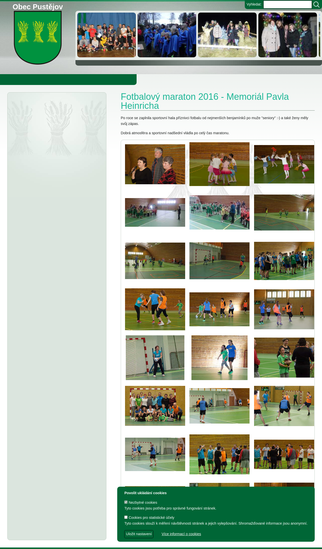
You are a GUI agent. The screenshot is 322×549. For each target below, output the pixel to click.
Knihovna (85, 79)
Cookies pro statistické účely (149, 518)
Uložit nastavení (139, 534)
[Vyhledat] (316, 4)
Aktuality (30, 105)
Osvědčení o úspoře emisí (53, 189)
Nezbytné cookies (140, 502)
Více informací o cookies (181, 534)
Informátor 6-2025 (50, 115)
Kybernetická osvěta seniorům (60, 208)
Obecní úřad (14, 79)
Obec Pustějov (38, 6)
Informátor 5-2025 (50, 140)
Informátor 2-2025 (46, 199)
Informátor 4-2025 (46, 165)
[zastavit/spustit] (83, 18)
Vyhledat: (254, 4)
